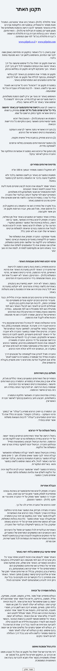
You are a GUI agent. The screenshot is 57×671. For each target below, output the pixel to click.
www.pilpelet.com (47, 41)
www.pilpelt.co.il (27, 41)
